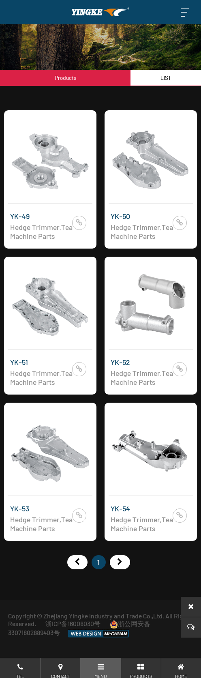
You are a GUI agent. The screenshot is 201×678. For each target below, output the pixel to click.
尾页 (120, 562)
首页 (77, 562)
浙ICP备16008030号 (72, 623)
